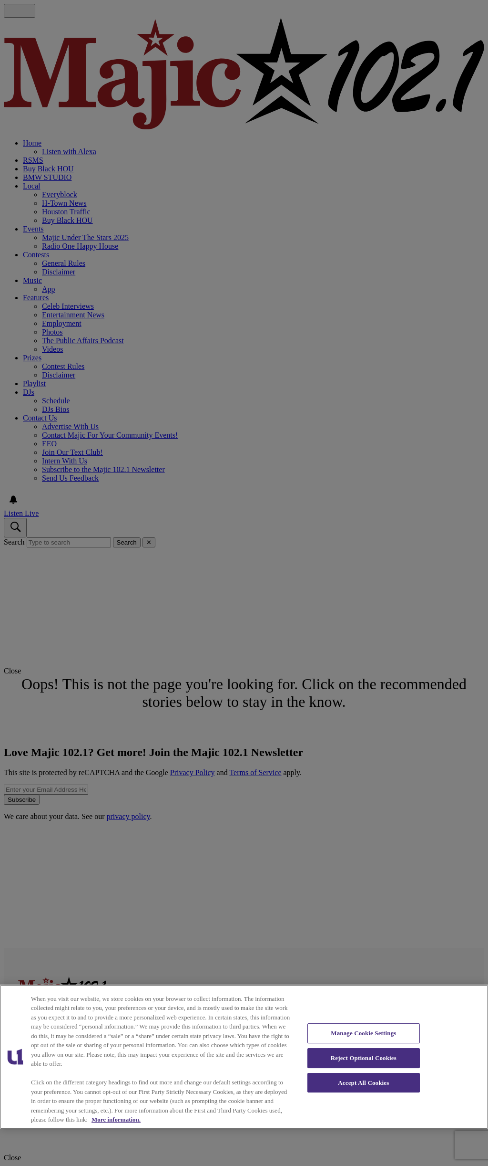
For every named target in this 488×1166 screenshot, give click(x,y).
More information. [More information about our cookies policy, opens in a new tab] (116, 1119)
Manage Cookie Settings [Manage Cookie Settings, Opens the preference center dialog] (363, 1033)
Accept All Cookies (363, 1082)
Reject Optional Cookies (363, 1057)
